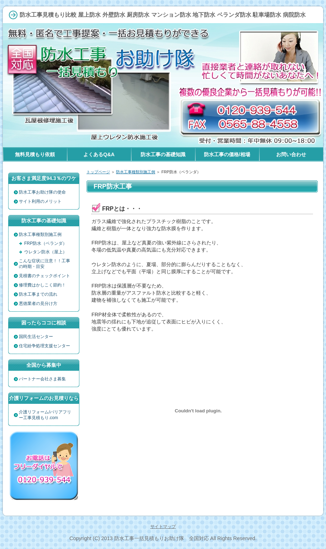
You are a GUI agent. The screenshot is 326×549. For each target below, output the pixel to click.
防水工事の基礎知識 (163, 154)
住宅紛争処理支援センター (44, 345)
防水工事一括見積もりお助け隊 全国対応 (161, 538)
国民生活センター (36, 336)
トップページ (98, 172)
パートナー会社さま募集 (42, 378)
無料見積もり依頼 (35, 154)
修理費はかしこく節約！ (42, 285)
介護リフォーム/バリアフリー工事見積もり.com (45, 415)
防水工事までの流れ (38, 294)
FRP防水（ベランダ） (45, 243)
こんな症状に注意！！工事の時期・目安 (44, 263)
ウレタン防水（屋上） (45, 251)
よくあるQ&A (99, 154)
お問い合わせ (291, 154)
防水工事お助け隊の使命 (42, 192)
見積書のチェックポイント (44, 275)
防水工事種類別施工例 (135, 172)
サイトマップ (163, 526)
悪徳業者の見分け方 (38, 303)
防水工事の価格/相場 (227, 154)
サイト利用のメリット (40, 201)
